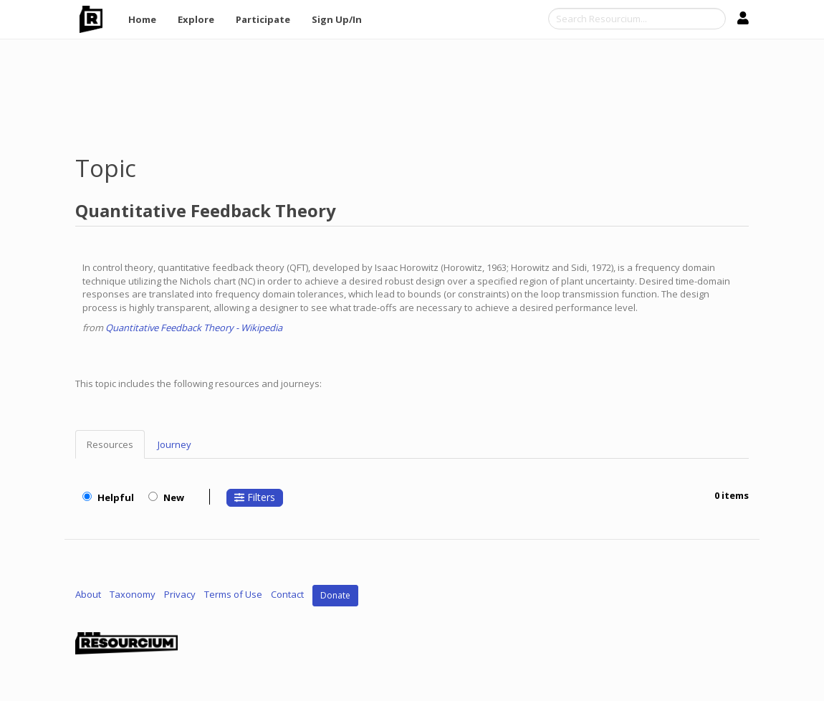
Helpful (108, 497)
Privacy (180, 594)
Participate (263, 19)
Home (142, 19)
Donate (335, 595)
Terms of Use (233, 594)
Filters (254, 497)
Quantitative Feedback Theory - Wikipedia (193, 327)
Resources (110, 444)
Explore (196, 19)
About (88, 594)
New (166, 497)
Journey (174, 444)
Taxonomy (132, 594)
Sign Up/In (337, 19)
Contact (287, 594)
